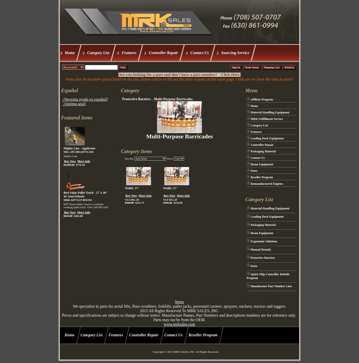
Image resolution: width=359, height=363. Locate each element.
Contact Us (199, 53)
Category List (98, 53)
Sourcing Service (235, 53)
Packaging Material (263, 151)
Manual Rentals (261, 249)
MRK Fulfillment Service (267, 119)
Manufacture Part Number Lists (271, 286)
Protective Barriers (136, 99)
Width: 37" (132, 188)
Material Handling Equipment (270, 112)
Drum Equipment (262, 164)
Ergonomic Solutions (264, 241)
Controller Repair (163, 53)
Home (70, 53)
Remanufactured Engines (267, 183)
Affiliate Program (262, 99)
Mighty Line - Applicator (79, 148)
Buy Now (70, 161)
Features (129, 53)
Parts (254, 171)
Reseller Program (262, 177)
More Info (83, 161)
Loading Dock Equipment (267, 138)
